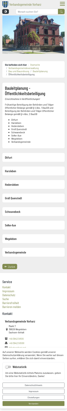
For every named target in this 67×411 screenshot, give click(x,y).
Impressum (33, 391)
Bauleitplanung (40, 71)
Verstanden (33, 403)
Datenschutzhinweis (33, 385)
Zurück (9, 266)
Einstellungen (34, 397)
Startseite (35, 64)
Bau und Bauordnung (18, 71)
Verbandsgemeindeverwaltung (23, 67)
